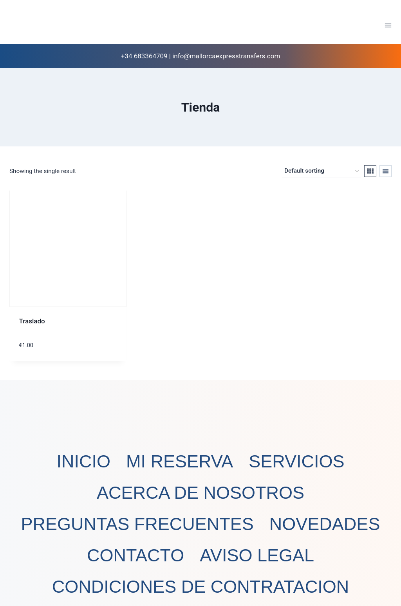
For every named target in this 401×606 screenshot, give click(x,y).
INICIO (83, 461)
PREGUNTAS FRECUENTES (137, 524)
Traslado (32, 321)
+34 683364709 (144, 56)
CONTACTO (135, 555)
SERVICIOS (296, 461)
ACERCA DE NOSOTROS (200, 493)
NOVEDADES (324, 524)
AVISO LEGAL (257, 555)
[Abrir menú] (388, 25)
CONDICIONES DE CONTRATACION (200, 587)
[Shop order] (321, 171)
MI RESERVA (179, 461)
